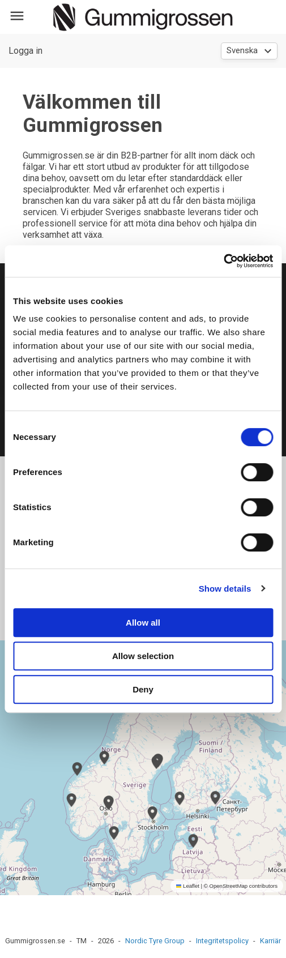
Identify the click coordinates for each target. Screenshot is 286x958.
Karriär (270, 940)
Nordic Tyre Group (155, 940)
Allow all (143, 622)
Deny (143, 689)
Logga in (25, 50)
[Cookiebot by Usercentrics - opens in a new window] (223, 261)
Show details (225, 588)
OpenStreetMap (228, 886)
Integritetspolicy (222, 940)
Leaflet (187, 886)
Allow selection (143, 656)
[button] (108, 803)
